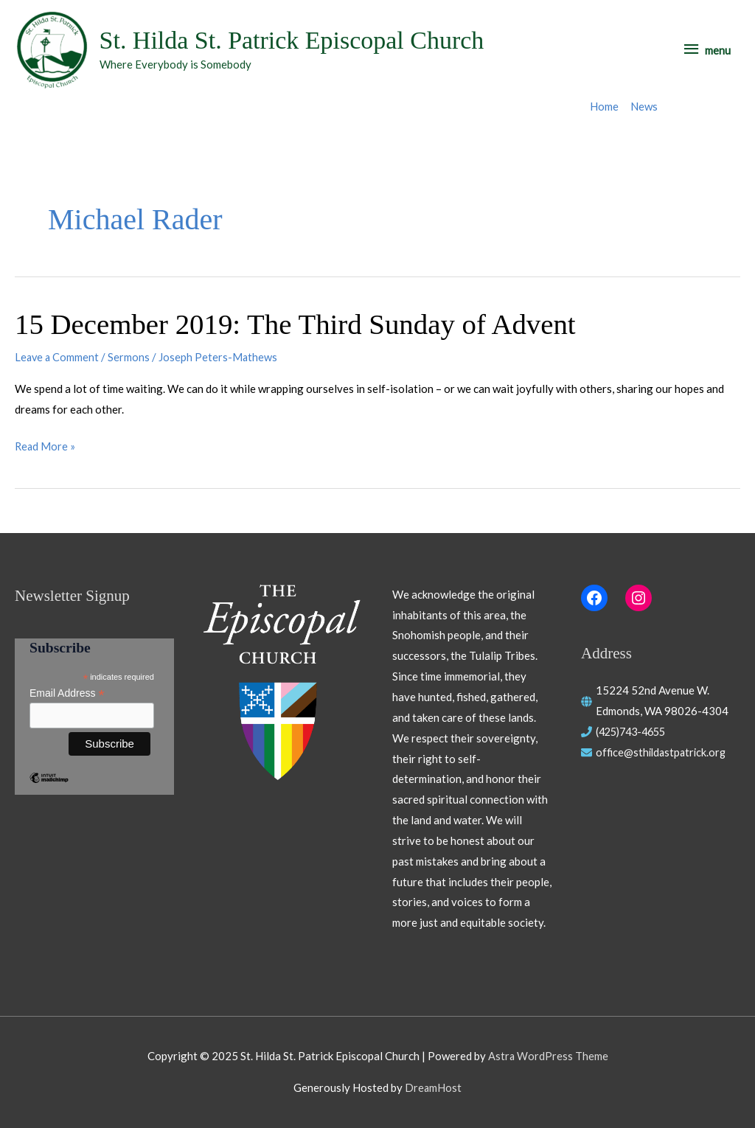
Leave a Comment (58, 357)
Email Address (67, 693)
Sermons (131, 357)
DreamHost (433, 1087)
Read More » (46, 446)
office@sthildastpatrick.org (663, 752)
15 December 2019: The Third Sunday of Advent (304, 324)
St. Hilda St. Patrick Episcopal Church (298, 41)
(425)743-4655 (634, 731)
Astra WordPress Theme (547, 1056)
